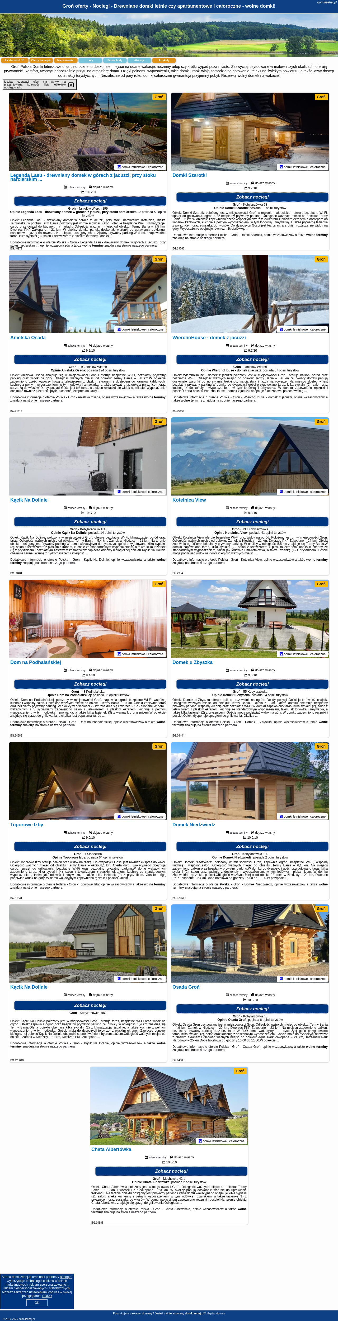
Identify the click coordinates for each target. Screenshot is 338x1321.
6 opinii (265, 1021)
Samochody (115, 60)
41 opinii (267, 534)
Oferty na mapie (41, 60)
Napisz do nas (215, 1313)
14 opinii (106, 534)
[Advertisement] (169, 1271)
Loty (90, 60)
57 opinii (281, 371)
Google (66, 1277)
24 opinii (269, 696)
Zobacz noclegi (90, 202)
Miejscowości (65, 60)
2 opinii (270, 858)
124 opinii (105, 371)
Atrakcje (139, 60)
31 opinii (267, 209)
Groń (158, 97)
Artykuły (164, 60)
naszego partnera (144, 246)
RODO (47, 1296)
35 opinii (111, 696)
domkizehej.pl (327, 2)
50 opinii (160, 213)
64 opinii (105, 858)
